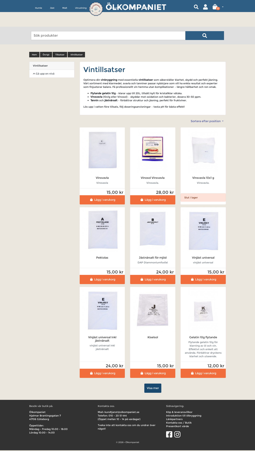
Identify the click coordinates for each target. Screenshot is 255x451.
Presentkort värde (177, 427)
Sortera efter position (206, 122)
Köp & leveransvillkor (179, 412)
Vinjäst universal (203, 258)
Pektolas (102, 258)
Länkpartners (174, 419)
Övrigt (98, 24)
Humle (38, 24)
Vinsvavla (102, 178)
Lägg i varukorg (102, 200)
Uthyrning (133, 24)
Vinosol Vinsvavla (153, 178)
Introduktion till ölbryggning (183, 416)
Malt (64, 24)
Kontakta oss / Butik (179, 423)
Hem (34, 55)
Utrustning (81, 24)
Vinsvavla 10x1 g (203, 178)
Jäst (52, 24)
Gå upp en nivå (43, 74)
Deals (149, 24)
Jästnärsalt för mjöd (153, 258)
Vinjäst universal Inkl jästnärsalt (102, 339)
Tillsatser (59, 55)
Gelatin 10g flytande (203, 337)
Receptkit (114, 24)
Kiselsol (153, 337)
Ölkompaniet (136, 7)
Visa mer (153, 388)
